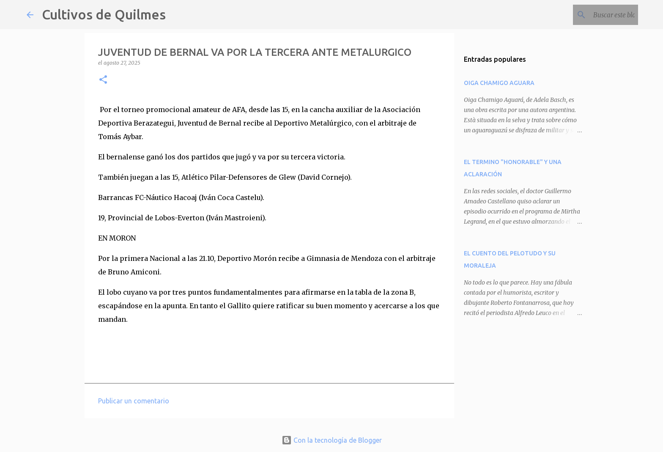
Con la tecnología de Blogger (332, 440)
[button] (103, 80)
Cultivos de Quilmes (104, 14)
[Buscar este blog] (593, 15)
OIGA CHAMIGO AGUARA (499, 82)
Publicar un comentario (133, 401)
